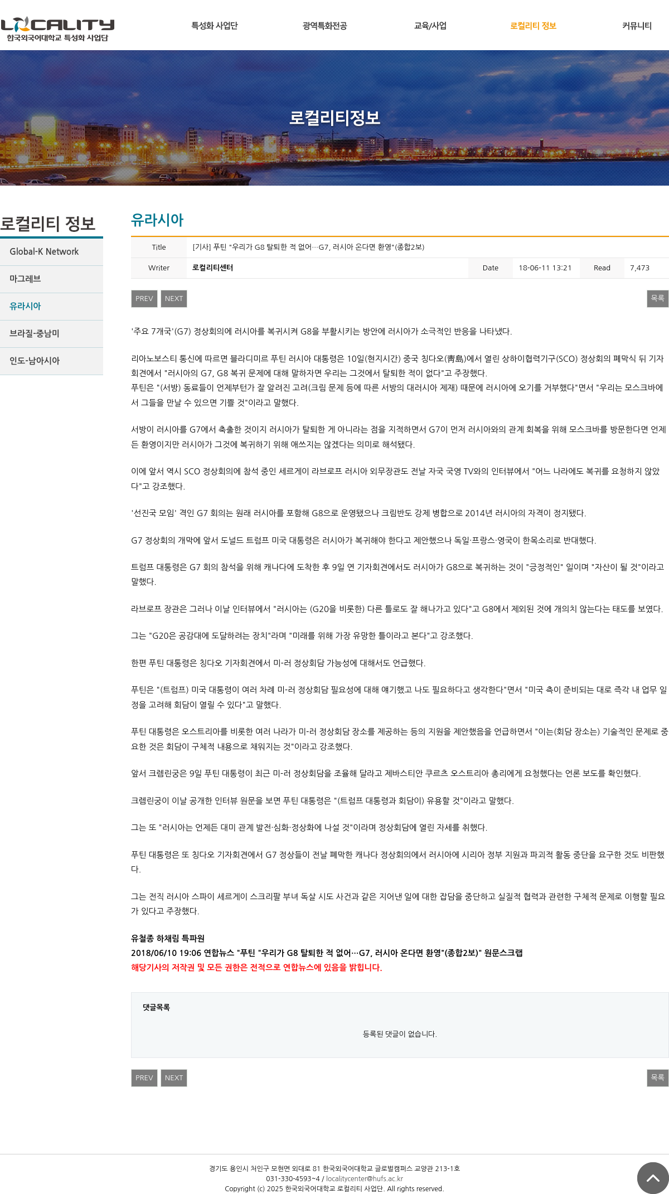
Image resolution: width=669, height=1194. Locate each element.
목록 (658, 298)
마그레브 (25, 279)
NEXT (174, 298)
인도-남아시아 (34, 361)
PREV (144, 298)
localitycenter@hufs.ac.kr (364, 1179)
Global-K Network (44, 251)
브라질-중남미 (34, 333)
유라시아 (25, 306)
